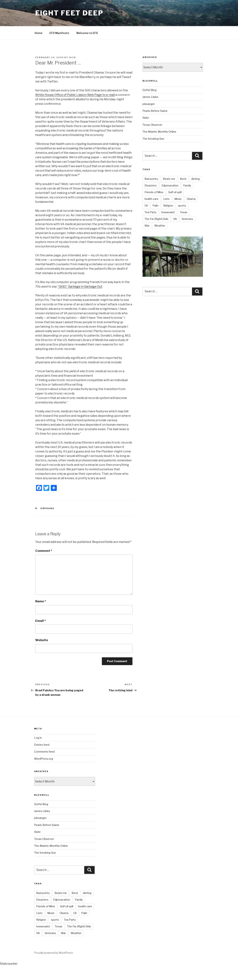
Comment (43, 551)
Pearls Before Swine (155, 110)
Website (41, 640)
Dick (72, 57)
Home (38, 33)
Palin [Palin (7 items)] (155, 205)
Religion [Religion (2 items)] (168, 205)
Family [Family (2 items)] (187, 185)
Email (40, 621)
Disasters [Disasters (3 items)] (151, 185)
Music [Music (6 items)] (178, 198)
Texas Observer (152, 124)
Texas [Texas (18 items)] (183, 212)
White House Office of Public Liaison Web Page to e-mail (75, 95)
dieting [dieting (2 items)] (195, 178)
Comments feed (44, 751)
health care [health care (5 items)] (151, 198)
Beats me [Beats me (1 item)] (169, 178)
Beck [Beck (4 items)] (183, 178)
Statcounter (9, 963)
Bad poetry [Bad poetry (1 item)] (151, 178)
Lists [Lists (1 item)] (166, 198)
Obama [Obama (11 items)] (191, 198)
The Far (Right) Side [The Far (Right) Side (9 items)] (156, 218)
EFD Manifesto (59, 33)
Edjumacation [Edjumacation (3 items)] (170, 185)
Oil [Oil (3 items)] (146, 205)
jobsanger (148, 103)
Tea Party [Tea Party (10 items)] (150, 212)
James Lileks (150, 96)
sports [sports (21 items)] (182, 205)
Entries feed (41, 744)
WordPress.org (43, 758)
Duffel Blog (149, 90)
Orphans (47, 508)
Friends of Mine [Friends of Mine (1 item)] (154, 192)
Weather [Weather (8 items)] (159, 225)
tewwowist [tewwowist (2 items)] (168, 212)
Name (40, 601)
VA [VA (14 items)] (175, 218)
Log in (38, 737)
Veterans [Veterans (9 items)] (187, 218)
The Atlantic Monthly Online (159, 131)
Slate (145, 117)
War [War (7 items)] (147, 225)
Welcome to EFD (87, 33)
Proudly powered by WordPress (53, 952)
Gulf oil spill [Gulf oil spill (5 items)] (175, 192)
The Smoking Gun (153, 138)
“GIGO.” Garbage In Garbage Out (80, 286)
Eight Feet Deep (69, 13)
